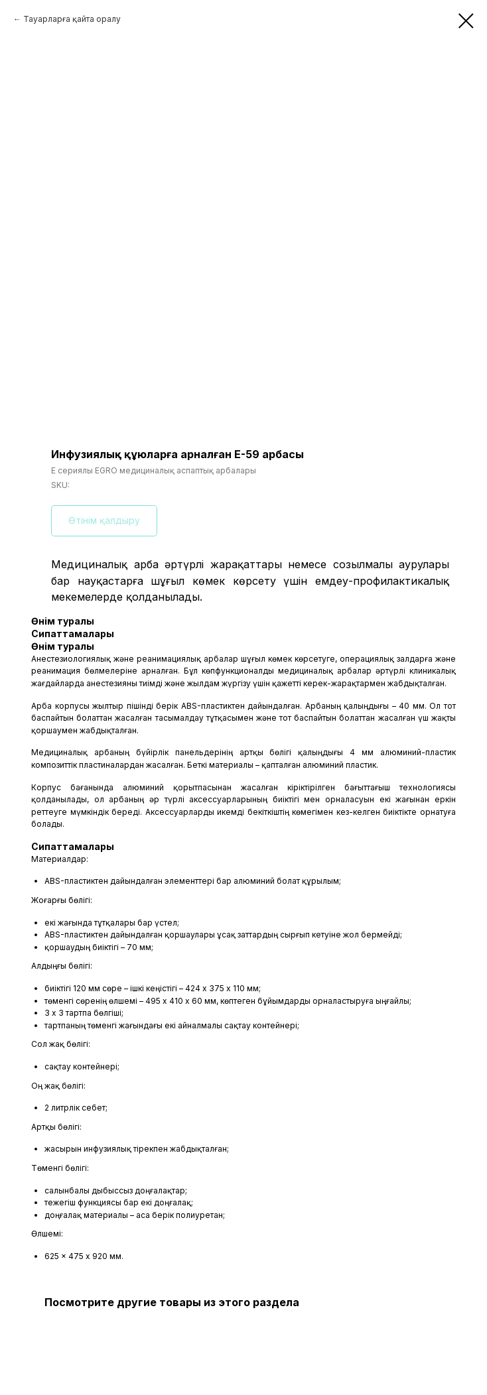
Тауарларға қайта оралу (72, 19)
